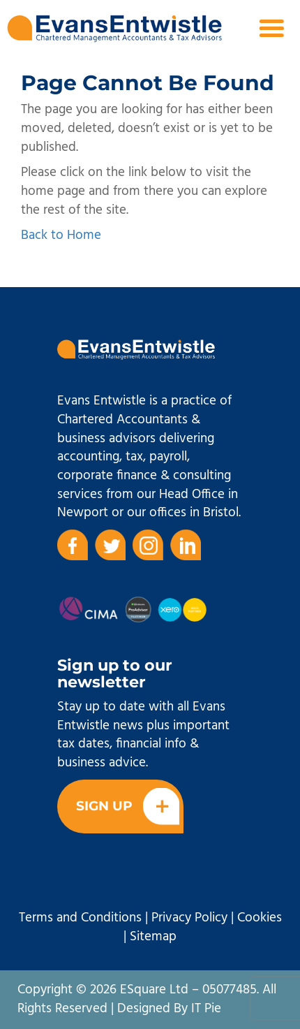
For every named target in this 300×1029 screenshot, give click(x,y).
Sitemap (153, 936)
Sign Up (127, 806)
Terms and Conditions (80, 917)
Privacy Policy (189, 917)
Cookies (259, 917)
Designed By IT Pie (169, 1008)
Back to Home (61, 235)
